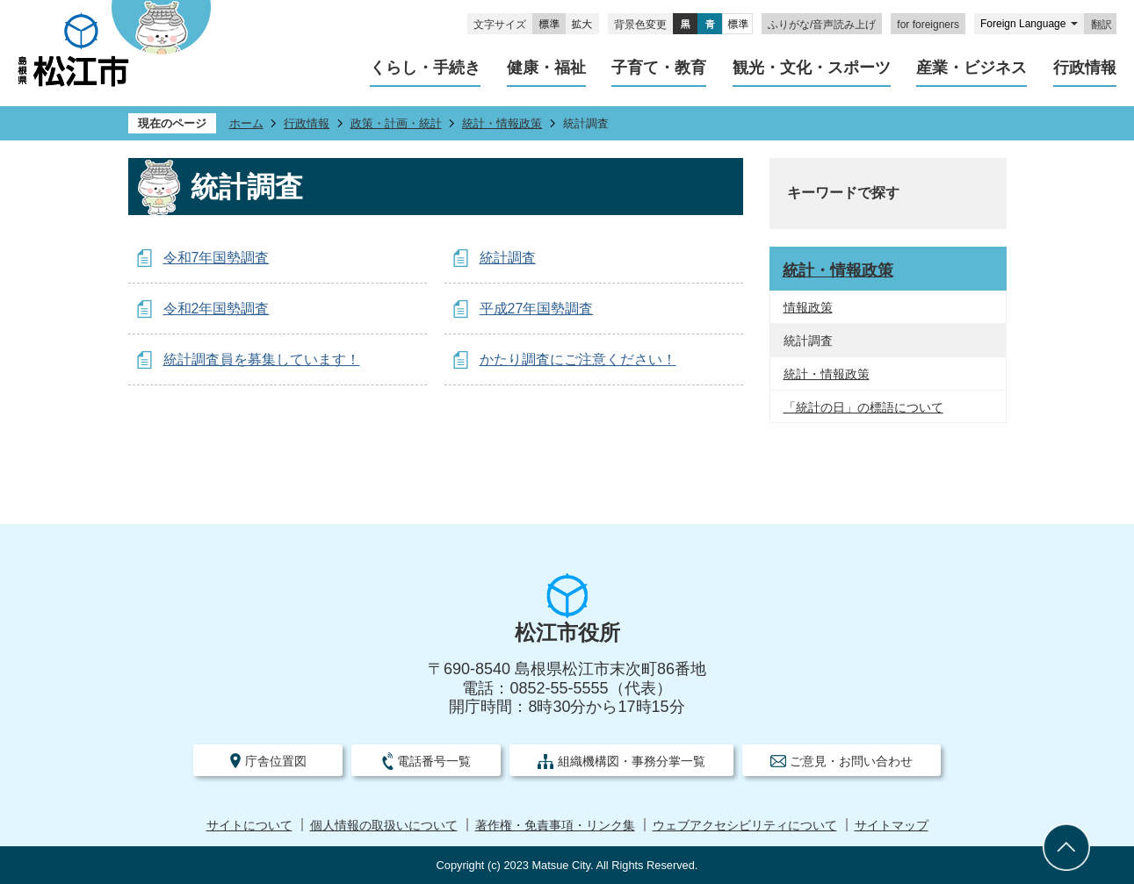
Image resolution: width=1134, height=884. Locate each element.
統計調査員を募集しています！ (261, 359)
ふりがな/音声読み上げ (822, 24)
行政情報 (306, 123)
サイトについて (249, 825)
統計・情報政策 (502, 123)
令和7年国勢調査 (216, 257)
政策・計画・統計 (396, 123)
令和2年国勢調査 (216, 308)
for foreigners (928, 24)
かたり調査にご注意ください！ (578, 359)
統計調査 (508, 257)
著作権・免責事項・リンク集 (555, 825)
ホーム (246, 123)
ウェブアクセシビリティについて (745, 825)
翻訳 (1101, 24)
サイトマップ (891, 825)
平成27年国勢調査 (537, 308)
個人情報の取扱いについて (384, 825)
